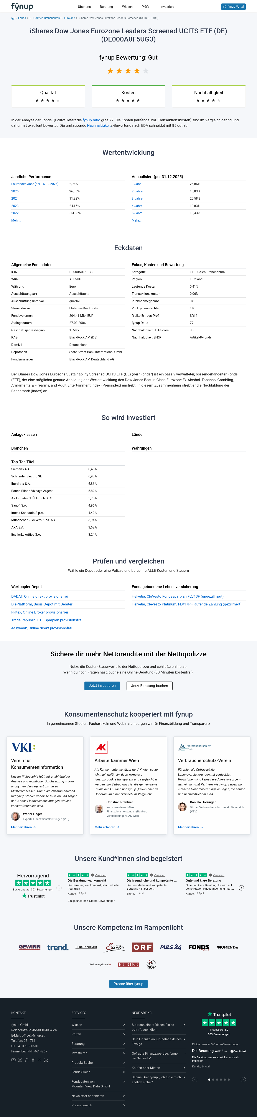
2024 (15, 198)
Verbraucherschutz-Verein (204, 760)
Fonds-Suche (81, 1072)
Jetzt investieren (102, 685)
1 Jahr (136, 184)
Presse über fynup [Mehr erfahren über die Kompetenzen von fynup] (128, 984)
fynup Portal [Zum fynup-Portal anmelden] (233, 6)
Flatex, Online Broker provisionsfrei (39, 612)
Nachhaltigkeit (99, 125)
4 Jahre (137, 206)
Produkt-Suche (82, 1063)
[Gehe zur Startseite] (22, 7)
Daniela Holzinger (203, 802)
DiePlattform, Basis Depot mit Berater (41, 604)
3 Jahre (137, 198)
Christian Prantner (120, 802)
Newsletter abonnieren (88, 1096)
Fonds (22, 18)
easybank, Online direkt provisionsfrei (41, 628)
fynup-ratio (91, 120)
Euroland (69, 18)
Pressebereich (82, 1105)
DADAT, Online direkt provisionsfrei (39, 596)
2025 (15, 191)
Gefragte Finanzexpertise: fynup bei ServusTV (155, 1056)
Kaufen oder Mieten (146, 1068)
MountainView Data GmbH (91, 1086)
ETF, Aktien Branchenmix (45, 18)
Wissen (127, 7)
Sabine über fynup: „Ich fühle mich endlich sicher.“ (156, 1079)
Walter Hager (32, 814)
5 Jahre (137, 213)
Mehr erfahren (21, 827)
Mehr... (16, 220)
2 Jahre (137, 191)
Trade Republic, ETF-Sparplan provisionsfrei (46, 620)
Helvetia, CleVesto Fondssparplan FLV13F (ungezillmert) (178, 596)
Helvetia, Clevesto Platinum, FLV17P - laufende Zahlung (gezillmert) (187, 604)
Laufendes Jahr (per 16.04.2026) (35, 184)
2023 (15, 206)
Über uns (84, 7)
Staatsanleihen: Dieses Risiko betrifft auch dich (153, 1027)
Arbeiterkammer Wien (117, 760)
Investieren (168, 7)
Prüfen (146, 7)
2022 (15, 213)
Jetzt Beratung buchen (149, 686)
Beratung (106, 7)
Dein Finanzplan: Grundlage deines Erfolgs (157, 1041)
